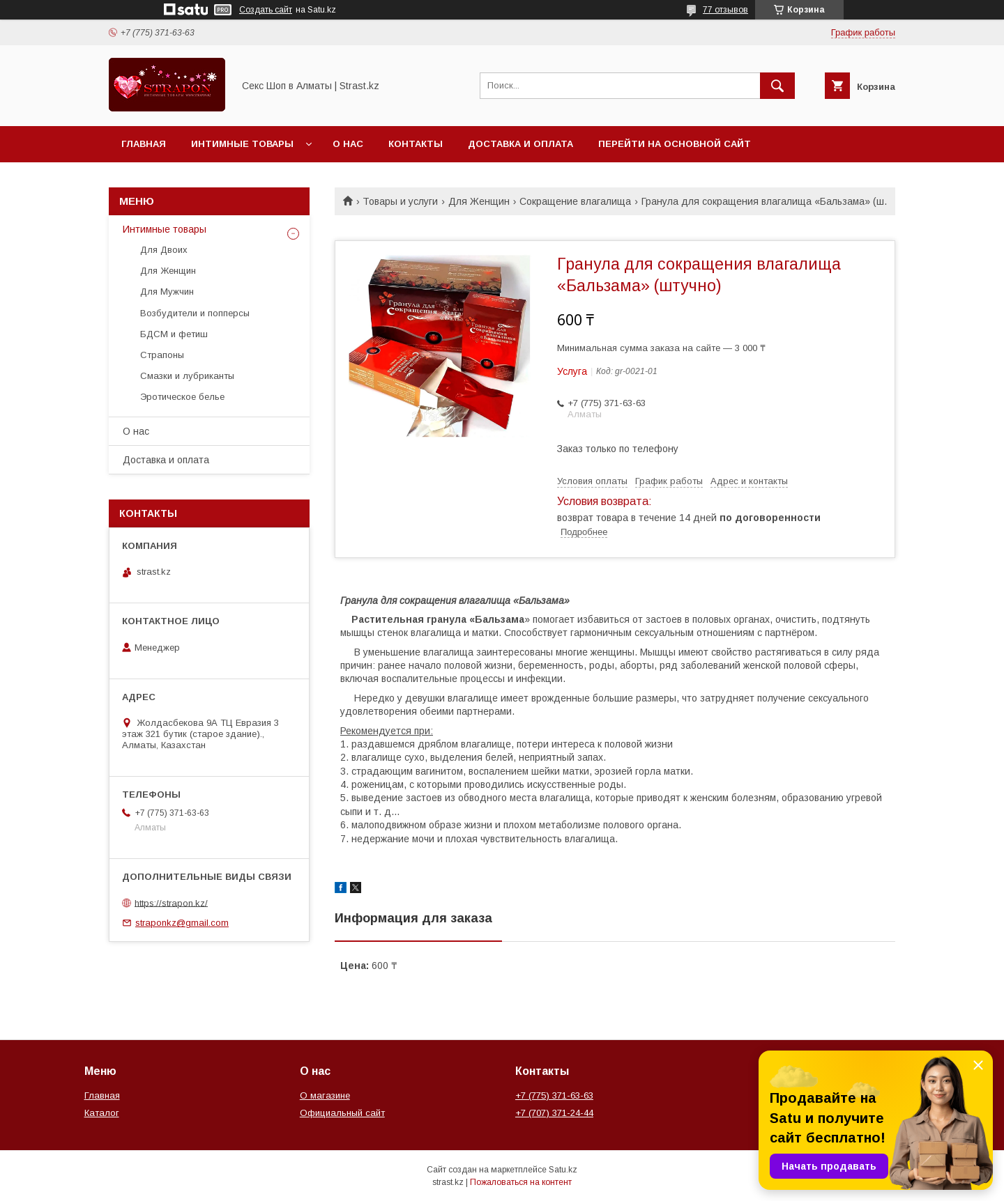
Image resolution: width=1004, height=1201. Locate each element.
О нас (348, 144)
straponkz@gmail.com (182, 922)
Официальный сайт (342, 1113)
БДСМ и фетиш (174, 334)
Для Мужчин (167, 291)
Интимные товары (242, 144)
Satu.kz (563, 1170)
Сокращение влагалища (575, 201)
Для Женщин (479, 201)
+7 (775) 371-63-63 (554, 1095)
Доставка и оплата (520, 144)
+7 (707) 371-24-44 (554, 1113)
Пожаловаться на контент (521, 1182)
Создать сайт (265, 10)
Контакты (415, 144)
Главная (143, 144)
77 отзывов (725, 10)
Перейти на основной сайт (674, 144)
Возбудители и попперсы (195, 313)
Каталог (101, 1113)
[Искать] (777, 85)
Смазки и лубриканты (187, 376)
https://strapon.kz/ (171, 902)
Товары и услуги (400, 201)
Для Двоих (164, 250)
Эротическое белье (182, 397)
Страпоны (162, 355)
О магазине (325, 1095)
